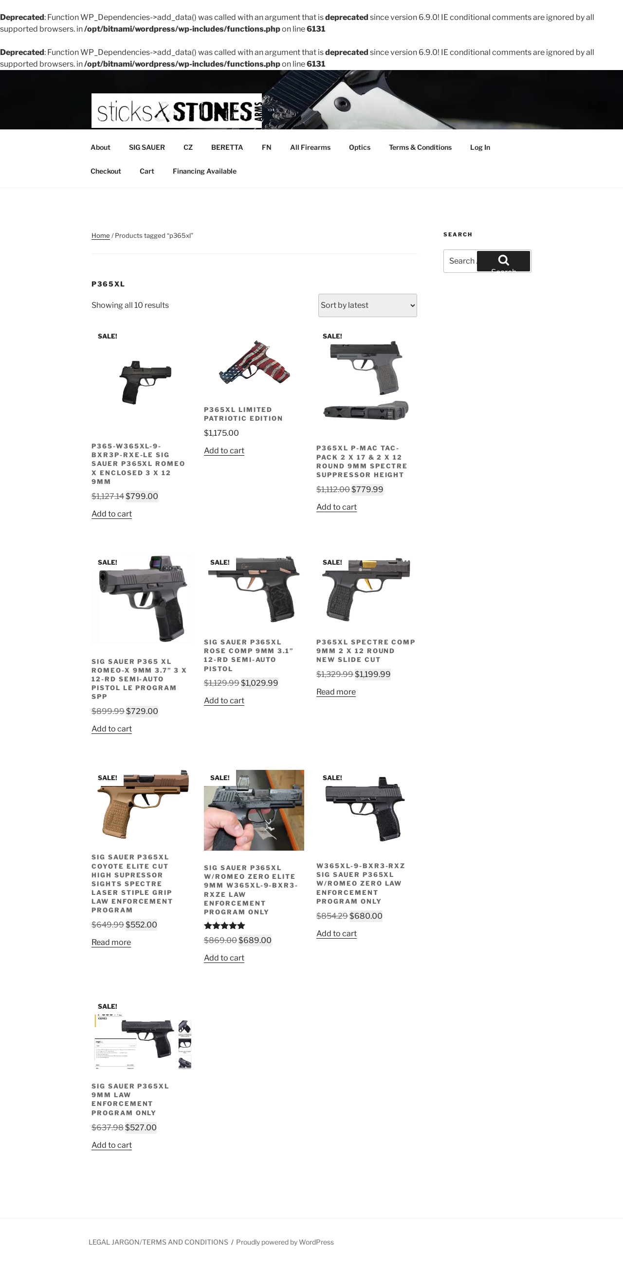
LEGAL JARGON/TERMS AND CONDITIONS (158, 1242)
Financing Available (205, 171)
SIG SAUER (147, 147)
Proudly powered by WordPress (285, 1242)
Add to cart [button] (112, 513)
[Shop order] (367, 305)
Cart (147, 171)
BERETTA (227, 147)
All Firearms (310, 147)
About (100, 147)
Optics (359, 147)
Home (101, 235)
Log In (480, 147)
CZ (188, 147)
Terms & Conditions (420, 147)
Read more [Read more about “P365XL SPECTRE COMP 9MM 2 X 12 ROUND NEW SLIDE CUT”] (336, 691)
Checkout (106, 171)
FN (267, 147)
